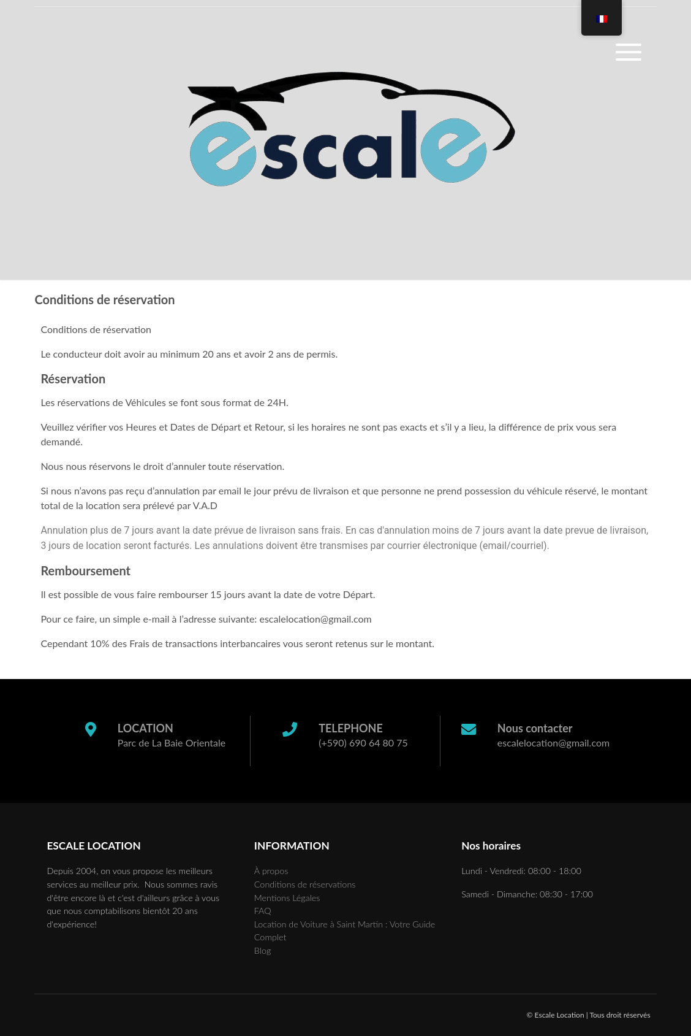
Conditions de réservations (305, 884)
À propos (271, 870)
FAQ (262, 910)
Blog (262, 950)
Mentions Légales (287, 897)
